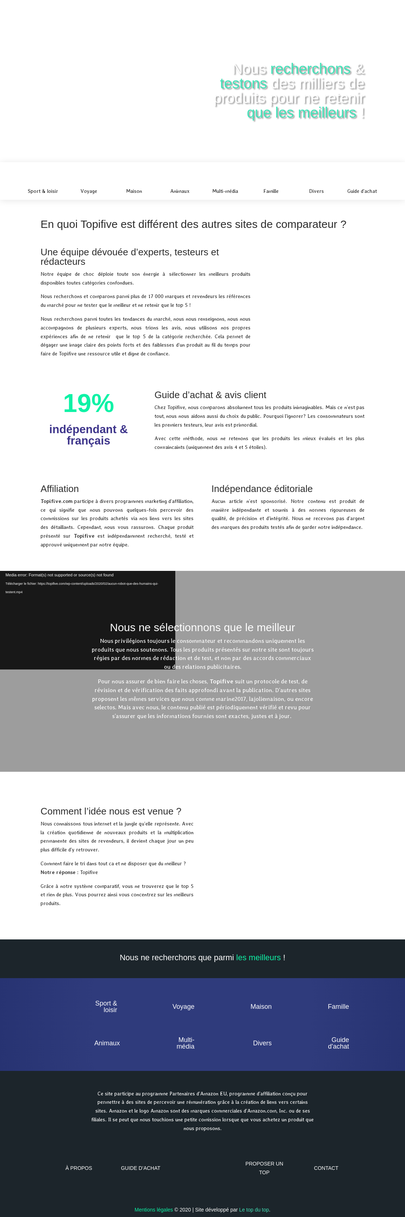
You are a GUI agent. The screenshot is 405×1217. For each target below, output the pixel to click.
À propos (78, 1168)
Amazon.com (261, 1111)
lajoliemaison (266, 698)
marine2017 (231, 698)
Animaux (107, 1043)
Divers (262, 1043)
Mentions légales (153, 1210)
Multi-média (185, 1043)
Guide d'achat (338, 1043)
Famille (338, 1006)
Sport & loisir (106, 1007)
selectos (104, 707)
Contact (326, 1168)
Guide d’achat (140, 1168)
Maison (261, 1006)
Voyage (183, 1006)
